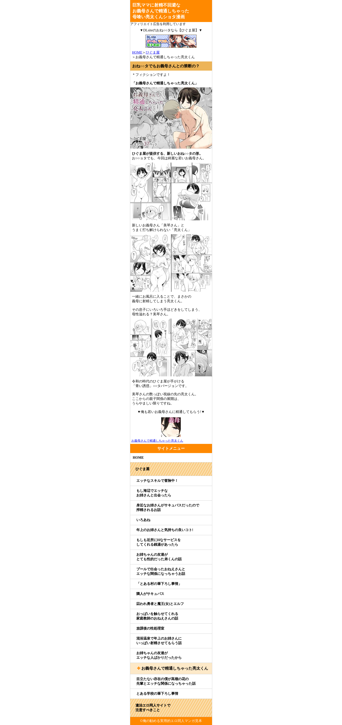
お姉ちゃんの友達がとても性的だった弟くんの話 (159, 557)
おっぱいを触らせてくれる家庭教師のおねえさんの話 (157, 616)
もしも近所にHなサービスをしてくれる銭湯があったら (158, 542)
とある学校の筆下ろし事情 (157, 693)
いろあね (143, 520)
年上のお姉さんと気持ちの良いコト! (164, 530)
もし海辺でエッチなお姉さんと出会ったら (153, 493)
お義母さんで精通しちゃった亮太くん (174, 668)
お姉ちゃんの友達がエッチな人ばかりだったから (159, 655)
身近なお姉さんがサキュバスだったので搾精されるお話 (167, 507)
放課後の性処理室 (150, 628)
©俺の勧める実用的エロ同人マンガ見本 (171, 721)
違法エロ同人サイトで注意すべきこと (152, 707)
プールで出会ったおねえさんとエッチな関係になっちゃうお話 (160, 571)
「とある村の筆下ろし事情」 (159, 584)
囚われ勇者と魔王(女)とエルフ (160, 604)
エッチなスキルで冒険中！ (157, 480)
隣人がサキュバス (150, 594)
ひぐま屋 (153, 52)
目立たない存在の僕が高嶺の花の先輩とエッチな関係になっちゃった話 (166, 681)
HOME (137, 52)
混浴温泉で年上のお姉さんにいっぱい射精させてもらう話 (159, 641)
